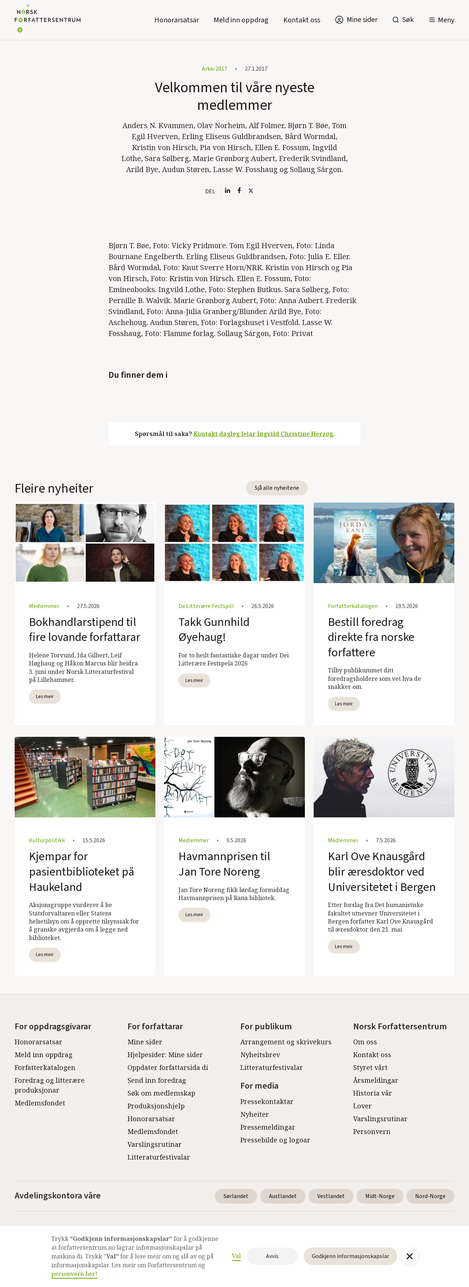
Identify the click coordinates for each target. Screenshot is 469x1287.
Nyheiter (254, 1114)
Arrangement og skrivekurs (286, 1041)
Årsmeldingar (375, 1080)
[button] (441, 20)
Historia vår (372, 1093)
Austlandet (283, 1196)
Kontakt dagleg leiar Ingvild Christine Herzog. (264, 434)
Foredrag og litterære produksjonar (50, 1085)
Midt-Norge (380, 1196)
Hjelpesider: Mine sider (165, 1054)
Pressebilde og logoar (275, 1139)
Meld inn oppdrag (241, 20)
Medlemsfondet (40, 1102)
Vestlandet (331, 1196)
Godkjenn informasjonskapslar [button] (350, 1256)
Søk (408, 20)
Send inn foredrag (157, 1080)
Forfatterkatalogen (45, 1067)
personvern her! (74, 1274)
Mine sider (145, 1041)
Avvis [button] (272, 1256)
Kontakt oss (301, 20)
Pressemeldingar (267, 1127)
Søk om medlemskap (161, 1093)
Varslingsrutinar (155, 1144)
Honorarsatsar (176, 20)
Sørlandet (236, 1196)
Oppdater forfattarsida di (168, 1067)
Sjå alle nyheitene (277, 488)
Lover (362, 1105)
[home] (48, 20)
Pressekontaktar (266, 1101)
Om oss (365, 1041)
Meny (446, 20)
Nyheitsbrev (260, 1054)
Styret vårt (370, 1067)
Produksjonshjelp (156, 1105)
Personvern (372, 1131)
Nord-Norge (430, 1196)
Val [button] (236, 1256)
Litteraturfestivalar (159, 1157)
